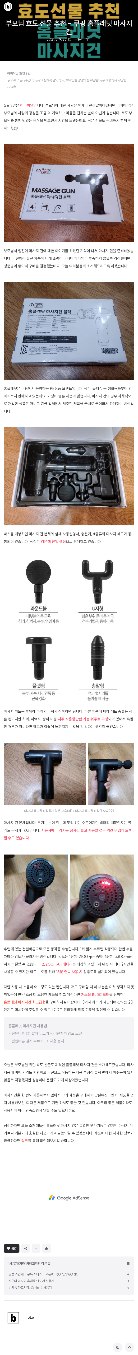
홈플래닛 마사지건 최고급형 (25, 1002)
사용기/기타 (83, 39)
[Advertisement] (69, 1197)
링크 (24, 1140)
